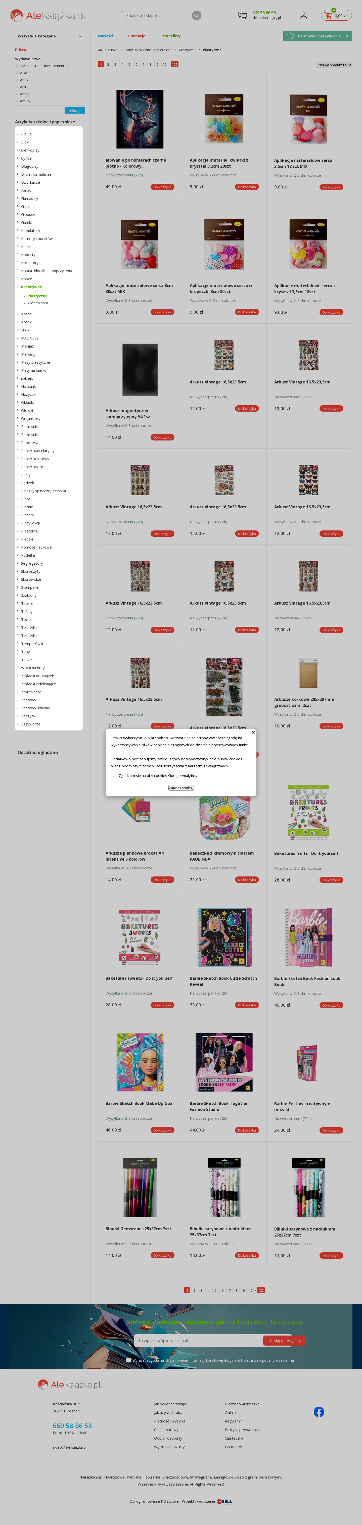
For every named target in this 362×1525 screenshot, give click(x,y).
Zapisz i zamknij (181, 787)
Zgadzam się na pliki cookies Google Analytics (158, 775)
